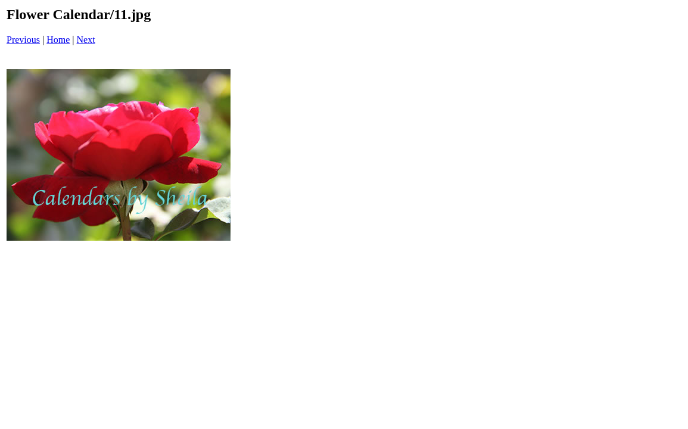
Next (86, 40)
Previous (23, 40)
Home (58, 40)
